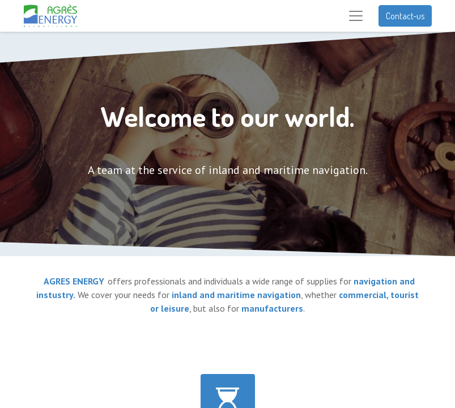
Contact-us (405, 16)
